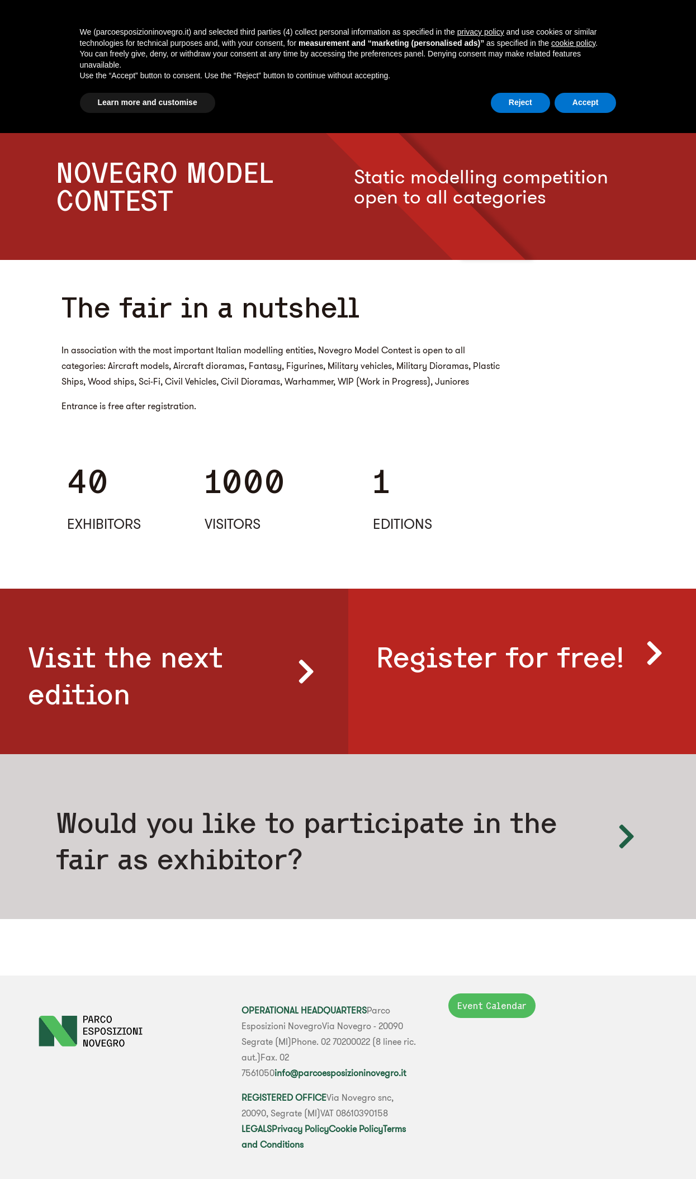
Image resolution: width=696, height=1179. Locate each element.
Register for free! (500, 657)
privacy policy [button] (480, 31)
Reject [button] (520, 102)
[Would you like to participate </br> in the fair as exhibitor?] (626, 836)
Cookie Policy (356, 1128)
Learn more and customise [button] (147, 102)
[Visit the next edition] (306, 671)
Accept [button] (585, 102)
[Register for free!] (654, 653)
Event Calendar (492, 1006)
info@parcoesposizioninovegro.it (340, 1072)
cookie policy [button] (573, 43)
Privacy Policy (300, 1128)
